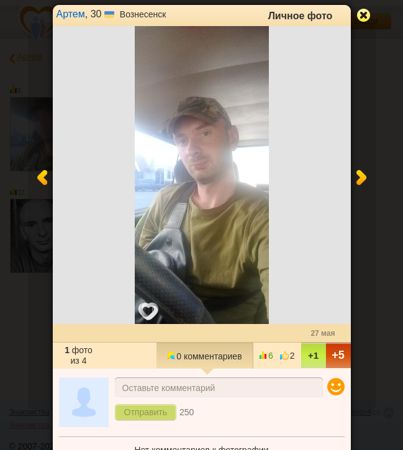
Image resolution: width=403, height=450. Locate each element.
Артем (71, 14)
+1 (313, 355)
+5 (338, 355)
